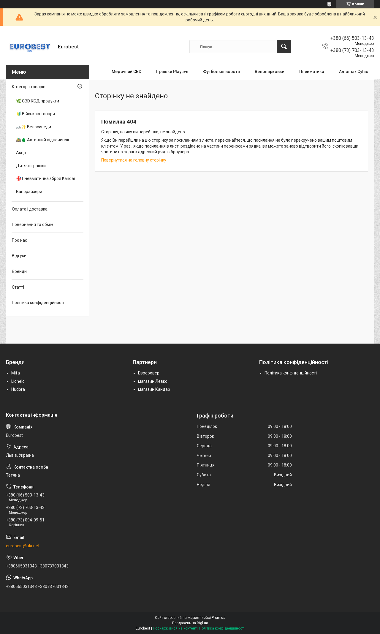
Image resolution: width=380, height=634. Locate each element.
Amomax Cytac (353, 71)
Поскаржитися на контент (175, 628)
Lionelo (18, 381)
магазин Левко (152, 381)
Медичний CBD (126, 71)
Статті (18, 287)
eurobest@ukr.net (22, 545)
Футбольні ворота (221, 71)
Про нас (19, 240)
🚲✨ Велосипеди (33, 126)
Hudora (18, 389)
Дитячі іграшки (31, 165)
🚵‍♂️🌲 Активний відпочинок (42, 139)
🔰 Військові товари (35, 113)
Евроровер (148, 373)
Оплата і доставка (30, 209)
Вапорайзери (29, 191)
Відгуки (19, 255)
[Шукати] (284, 46)
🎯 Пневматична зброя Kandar (45, 178)
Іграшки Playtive (172, 71)
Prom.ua (218, 618)
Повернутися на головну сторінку (133, 160)
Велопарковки (269, 71)
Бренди (19, 271)
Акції (21, 152)
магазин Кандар (154, 389)
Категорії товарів (28, 86)
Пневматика (311, 71)
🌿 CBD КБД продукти (37, 101)
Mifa (15, 373)
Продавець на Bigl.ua (190, 623)
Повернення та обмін (32, 224)
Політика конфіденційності (38, 302)
